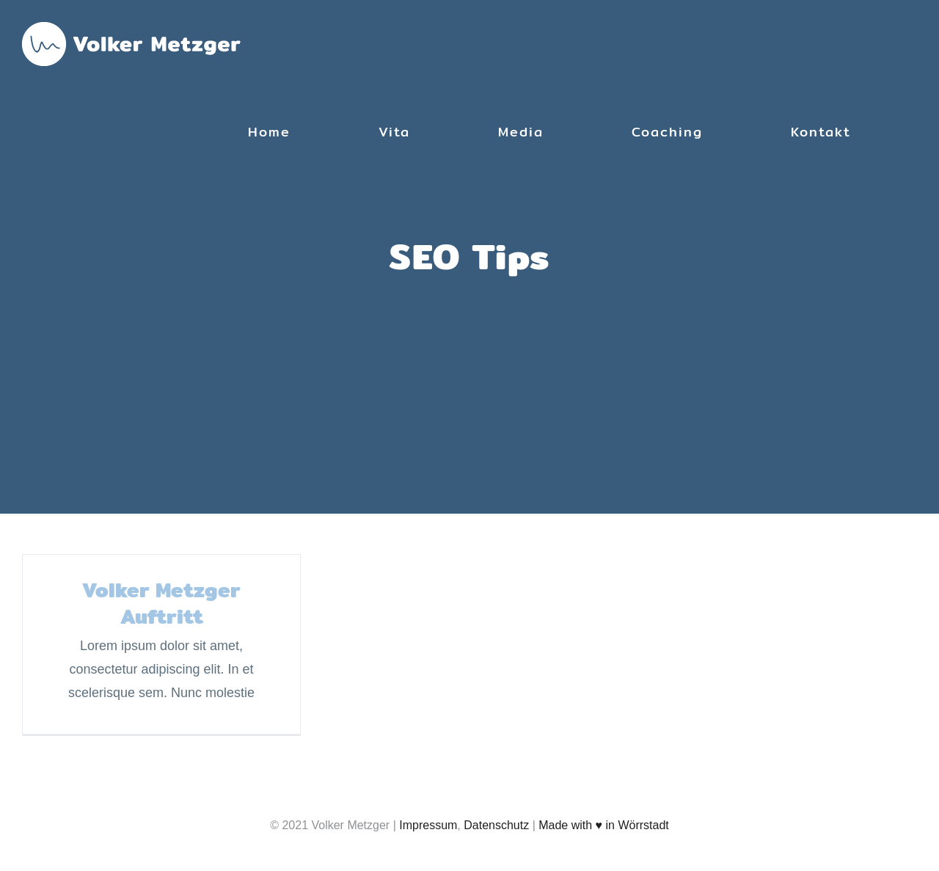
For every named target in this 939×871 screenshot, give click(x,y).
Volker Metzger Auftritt (161, 603)
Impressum (428, 825)
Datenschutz (496, 825)
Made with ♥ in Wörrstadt (603, 825)
